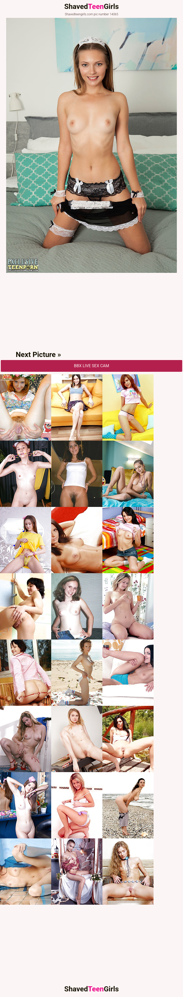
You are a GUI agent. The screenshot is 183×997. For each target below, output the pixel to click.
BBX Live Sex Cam (91, 365)
